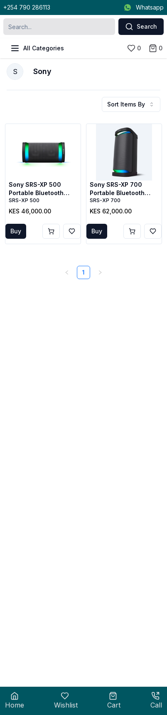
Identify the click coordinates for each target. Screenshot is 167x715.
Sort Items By (131, 104)
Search (141, 26)
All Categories (37, 48)
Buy (15, 231)
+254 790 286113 (26, 7)
